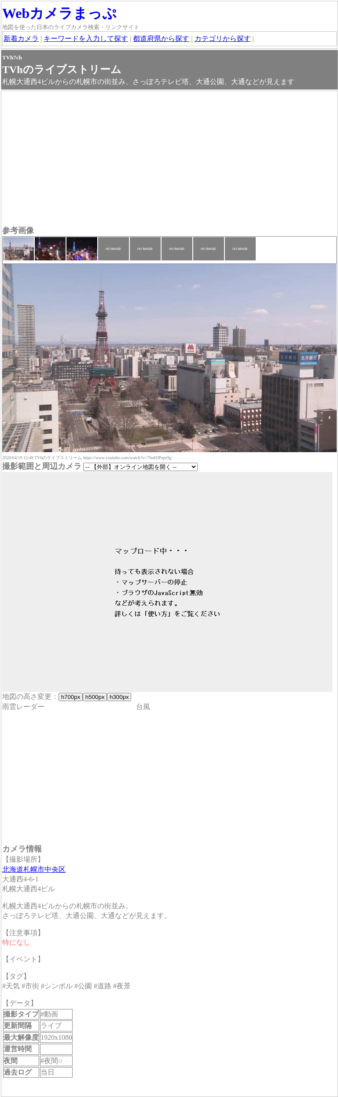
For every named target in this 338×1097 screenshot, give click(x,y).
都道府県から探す (161, 38)
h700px (70, 697)
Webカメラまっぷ (59, 13)
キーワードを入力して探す (86, 38)
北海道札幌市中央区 (34, 869)
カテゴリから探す (223, 38)
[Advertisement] (169, 159)
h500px (95, 697)
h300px (119, 697)
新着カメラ (21, 38)
